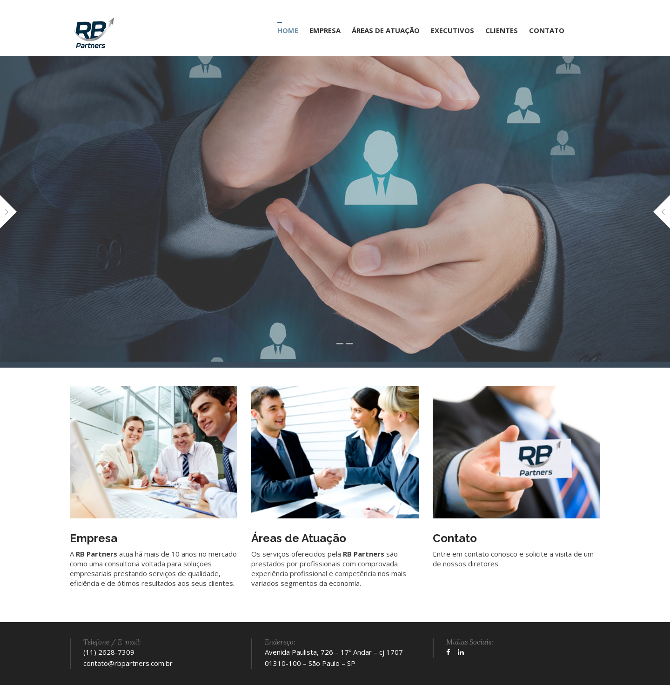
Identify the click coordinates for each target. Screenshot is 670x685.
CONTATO (546, 30)
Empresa (93, 538)
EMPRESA (325, 30)
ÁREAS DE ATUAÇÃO (386, 30)
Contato (455, 538)
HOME (287, 30)
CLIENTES (501, 30)
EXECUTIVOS (452, 30)
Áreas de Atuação (298, 538)
